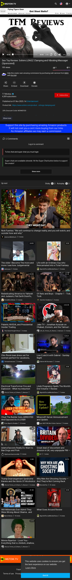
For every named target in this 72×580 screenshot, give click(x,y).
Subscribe (62, 95)
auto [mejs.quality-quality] (64, 54)
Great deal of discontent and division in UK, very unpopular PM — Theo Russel (53, 450)
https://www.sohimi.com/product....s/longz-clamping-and (33, 105)
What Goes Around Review (49, 509)
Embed (14, 84)
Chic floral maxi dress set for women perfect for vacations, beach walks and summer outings (17, 358)
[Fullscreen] (68, 54)
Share (5, 84)
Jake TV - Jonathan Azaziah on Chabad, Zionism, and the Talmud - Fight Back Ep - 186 (53, 327)
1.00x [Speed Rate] (47, 54)
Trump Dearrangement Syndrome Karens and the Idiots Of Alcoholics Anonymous (18, 481)
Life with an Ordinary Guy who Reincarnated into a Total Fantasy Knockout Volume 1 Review (53, 265)
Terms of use (8, 574)
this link (13, 75)
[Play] (3, 54)
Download (24, 84)
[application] (36, 37)
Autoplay (60, 183)
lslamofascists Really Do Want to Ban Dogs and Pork (17, 449)
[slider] (25, 54)
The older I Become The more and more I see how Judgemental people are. (17, 265)
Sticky (47, 183)
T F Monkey (8, 94)
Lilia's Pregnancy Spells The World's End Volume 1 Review (53, 387)
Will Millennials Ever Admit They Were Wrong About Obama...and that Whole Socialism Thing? (16, 512)
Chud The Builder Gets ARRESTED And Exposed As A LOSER (17, 418)
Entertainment (32, 101)
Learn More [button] (30, 568)
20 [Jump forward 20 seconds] (55, 54)
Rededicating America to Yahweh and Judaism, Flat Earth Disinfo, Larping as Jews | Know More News (18, 296)
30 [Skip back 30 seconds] (51, 54)
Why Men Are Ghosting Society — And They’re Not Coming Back (52, 480)
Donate (34, 84)
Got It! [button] (45, 575)
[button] (61, 3)
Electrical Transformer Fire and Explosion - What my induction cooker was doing (16, 389)
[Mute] (59, 54)
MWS (67, 73)
